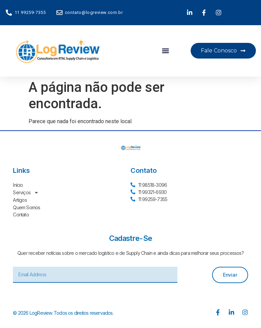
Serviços (26, 192)
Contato (21, 213)
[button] (165, 50)
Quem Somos (26, 206)
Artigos (20, 199)
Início (18, 185)
